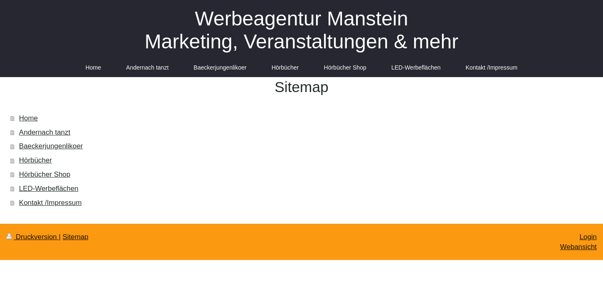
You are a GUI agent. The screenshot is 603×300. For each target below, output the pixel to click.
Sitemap (75, 237)
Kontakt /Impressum (50, 203)
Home (28, 118)
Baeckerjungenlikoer (51, 146)
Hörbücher (35, 160)
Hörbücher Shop (44, 174)
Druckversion (32, 237)
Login (588, 237)
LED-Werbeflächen (48, 188)
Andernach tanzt (44, 132)
